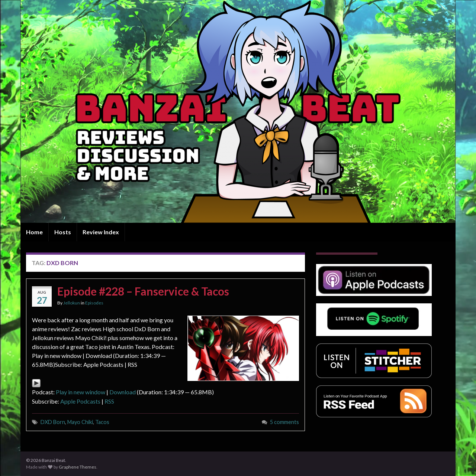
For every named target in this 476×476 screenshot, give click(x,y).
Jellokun (71, 303)
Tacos (102, 422)
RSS (109, 401)
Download (122, 391)
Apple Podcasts (80, 401)
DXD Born (53, 422)
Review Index (101, 231)
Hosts (62, 231)
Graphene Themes (77, 467)
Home (34, 231)
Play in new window (80, 391)
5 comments (284, 422)
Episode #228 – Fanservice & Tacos (143, 291)
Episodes (94, 303)
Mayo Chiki (80, 422)
